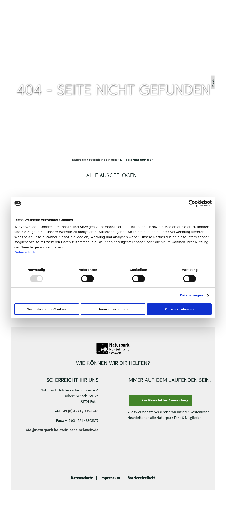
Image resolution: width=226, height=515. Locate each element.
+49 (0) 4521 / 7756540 (79, 411)
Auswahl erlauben (113, 309)
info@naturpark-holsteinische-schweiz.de (61, 430)
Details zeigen (191, 295)
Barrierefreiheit (141, 478)
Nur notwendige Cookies (47, 309)
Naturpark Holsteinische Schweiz (94, 160)
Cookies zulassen (179, 309)
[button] (208, 10)
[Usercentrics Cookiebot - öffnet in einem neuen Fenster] (192, 203)
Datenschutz (82, 478)
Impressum (110, 478)
